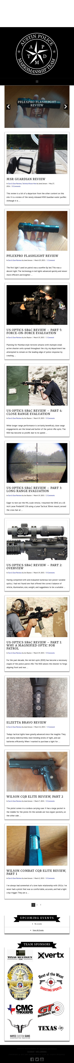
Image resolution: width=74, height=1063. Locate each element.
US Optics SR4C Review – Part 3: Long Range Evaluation (34, 489)
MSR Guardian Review (26, 179)
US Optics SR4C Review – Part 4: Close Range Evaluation (34, 412)
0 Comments (16, 186)
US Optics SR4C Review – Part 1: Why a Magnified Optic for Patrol (34, 645)
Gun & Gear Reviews (15, 183)
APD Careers (41, 1051)
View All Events (38, 930)
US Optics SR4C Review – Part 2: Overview (34, 566)
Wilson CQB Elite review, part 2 (35, 796)
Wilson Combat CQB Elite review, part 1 (36, 872)
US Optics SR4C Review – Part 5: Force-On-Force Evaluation (34, 331)
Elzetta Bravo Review (26, 722)
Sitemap (30, 1051)
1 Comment (51, 260)
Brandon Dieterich (48, 1049)
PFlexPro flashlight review (32, 256)
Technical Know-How (29, 183)
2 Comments (50, 495)
